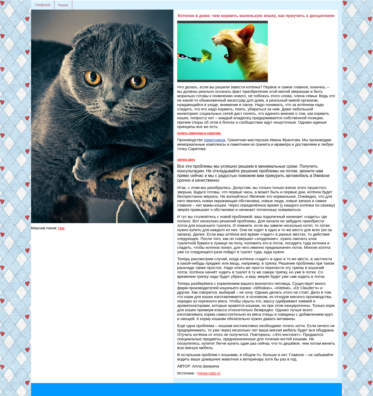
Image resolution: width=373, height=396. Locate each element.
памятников (214, 140)
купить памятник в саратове (199, 133)
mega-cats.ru (208, 373)
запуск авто (186, 159)
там (61, 228)
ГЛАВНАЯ (42, 5)
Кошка (63, 5)
